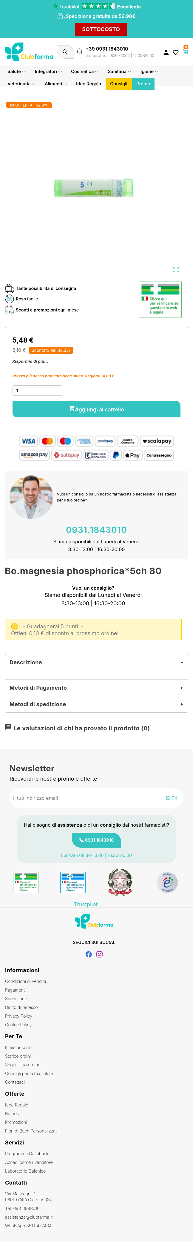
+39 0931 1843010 (107, 49)
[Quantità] (38, 390)
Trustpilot (86, 904)
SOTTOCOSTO (101, 29)
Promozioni (16, 1122)
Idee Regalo (16, 1104)
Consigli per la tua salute (29, 1073)
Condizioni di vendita (25, 981)
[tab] (96, 662)
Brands (12, 1113)
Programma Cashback (26, 1153)
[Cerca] (65, 52)
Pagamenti (15, 989)
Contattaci (15, 1082)
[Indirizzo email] (77, 798)
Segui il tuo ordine (22, 1064)
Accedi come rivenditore (29, 1162)
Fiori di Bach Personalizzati (31, 1130)
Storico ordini (18, 1056)
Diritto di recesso (21, 1007)
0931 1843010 (99, 840)
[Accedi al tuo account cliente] (166, 52)
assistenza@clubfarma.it (29, 1217)
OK (171, 797)
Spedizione (16, 998)
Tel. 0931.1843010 (22, 1208)
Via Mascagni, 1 (96, 1197)
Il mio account (19, 1047)
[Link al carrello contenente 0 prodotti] (186, 51)
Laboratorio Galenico (25, 1170)
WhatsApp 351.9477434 (28, 1225)
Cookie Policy (18, 1024)
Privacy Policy (18, 1015)
